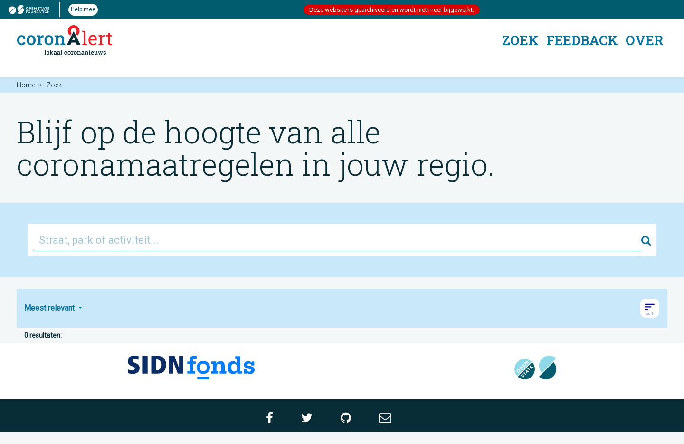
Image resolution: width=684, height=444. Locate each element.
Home (26, 85)
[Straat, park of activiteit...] (337, 240)
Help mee (83, 9)
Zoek (520, 40)
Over (644, 40)
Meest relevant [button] (50, 307)
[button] (650, 308)
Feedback (582, 40)
